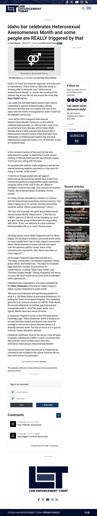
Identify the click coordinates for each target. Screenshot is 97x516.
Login (21, 405)
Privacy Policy (51, 512)
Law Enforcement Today (23, 8)
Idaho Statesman (19, 286)
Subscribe (47, 405)
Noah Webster (15, 43)
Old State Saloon (15, 78)
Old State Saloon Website (46, 78)
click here (43, 362)
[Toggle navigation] (88, 8)
